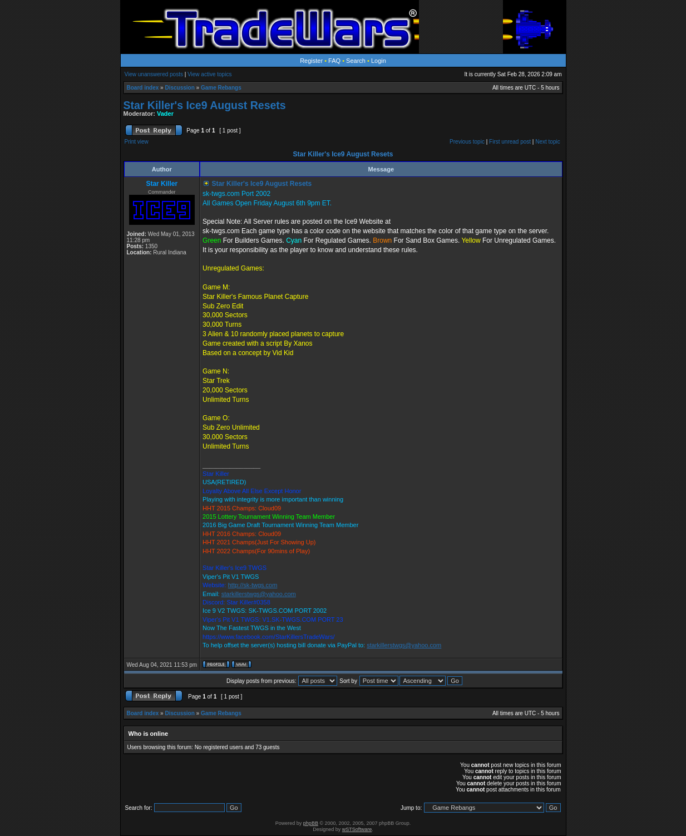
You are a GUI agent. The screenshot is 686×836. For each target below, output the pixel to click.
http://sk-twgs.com (253, 585)
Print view (137, 142)
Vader (165, 113)
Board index (143, 88)
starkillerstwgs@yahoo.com (258, 594)
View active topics (209, 74)
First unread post (510, 142)
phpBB (310, 823)
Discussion (179, 88)
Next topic (547, 142)
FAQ (334, 60)
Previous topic (467, 142)
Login (378, 60)
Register (311, 60)
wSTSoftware (357, 829)
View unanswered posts (154, 74)
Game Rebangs (221, 88)
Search (356, 60)
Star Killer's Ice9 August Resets (205, 105)
